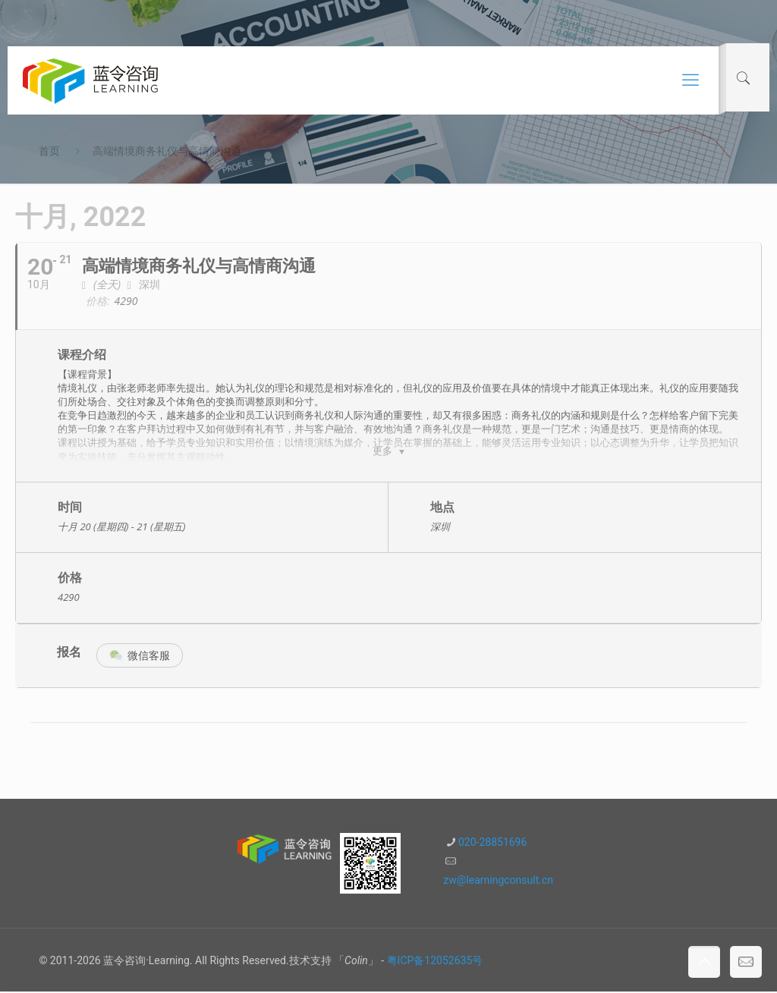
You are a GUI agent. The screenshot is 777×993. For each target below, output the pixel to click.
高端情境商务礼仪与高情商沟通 (167, 151)
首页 (49, 151)
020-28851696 (492, 843)
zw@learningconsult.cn (498, 881)
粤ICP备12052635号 (435, 962)
